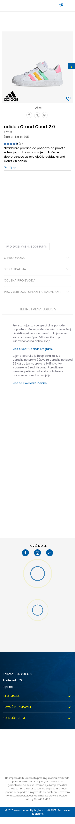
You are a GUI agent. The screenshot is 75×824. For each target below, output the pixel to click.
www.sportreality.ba (25, 810)
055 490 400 (23, 674)
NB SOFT (51, 810)
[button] (69, 99)
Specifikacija (37, 269)
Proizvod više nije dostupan (26, 246)
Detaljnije (10, 167)
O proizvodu (37, 258)
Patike (8, 132)
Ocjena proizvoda (37, 281)
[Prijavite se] (60, 5)
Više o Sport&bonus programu (33, 349)
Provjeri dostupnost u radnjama (37, 292)
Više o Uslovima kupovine (30, 383)
